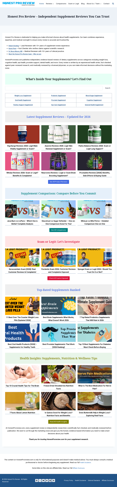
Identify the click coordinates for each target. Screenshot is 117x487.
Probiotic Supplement (58, 95)
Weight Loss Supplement (23, 95)
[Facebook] (36, 480)
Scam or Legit (73, 4)
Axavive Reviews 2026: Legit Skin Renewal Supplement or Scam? (58, 147)
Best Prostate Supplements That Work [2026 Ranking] (58, 345)
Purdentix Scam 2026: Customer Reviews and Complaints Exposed (58, 270)
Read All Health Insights (58, 422)
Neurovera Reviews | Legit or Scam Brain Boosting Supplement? (58, 174)
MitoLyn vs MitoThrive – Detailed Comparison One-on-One (94, 222)
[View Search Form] (113, 3)
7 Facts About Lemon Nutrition (22, 413)
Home (41, 4)
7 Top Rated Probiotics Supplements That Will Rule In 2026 (95, 318)
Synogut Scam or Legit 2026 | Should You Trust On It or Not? (95, 270)
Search (107, 88)
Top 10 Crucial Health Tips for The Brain (22, 386)
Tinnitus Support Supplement (23, 105)
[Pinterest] (47, 480)
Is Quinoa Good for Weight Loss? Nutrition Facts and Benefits (58, 414)
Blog (83, 4)
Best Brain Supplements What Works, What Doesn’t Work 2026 (58, 318)
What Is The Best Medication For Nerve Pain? (94, 387)
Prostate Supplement (58, 100)
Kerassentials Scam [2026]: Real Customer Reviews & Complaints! (22, 270)
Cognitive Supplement (94, 100)
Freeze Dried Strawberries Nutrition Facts (58, 387)
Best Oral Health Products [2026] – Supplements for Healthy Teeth (22, 345)
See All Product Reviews (58, 182)
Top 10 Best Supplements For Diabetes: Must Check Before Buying (94, 345)
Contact (106, 4)
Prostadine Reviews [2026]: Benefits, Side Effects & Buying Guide (94, 174)
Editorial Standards (94, 480)
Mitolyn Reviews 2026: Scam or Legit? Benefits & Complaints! (22, 174)
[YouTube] (43, 480)
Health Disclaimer (80, 480)
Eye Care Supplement (58, 105)
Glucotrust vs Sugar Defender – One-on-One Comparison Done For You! (58, 222)
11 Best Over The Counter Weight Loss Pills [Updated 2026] (22, 318)
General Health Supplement (94, 105)
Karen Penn (13, 48)
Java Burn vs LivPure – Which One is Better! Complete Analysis (22, 222)
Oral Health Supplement (23, 100)
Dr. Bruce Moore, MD (17, 51)
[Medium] (50, 480)
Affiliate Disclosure (108, 480)
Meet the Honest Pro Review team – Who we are (28, 54)
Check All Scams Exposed (58, 278)
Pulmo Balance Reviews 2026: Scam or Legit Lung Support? (95, 147)
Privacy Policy (68, 480)
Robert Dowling (15, 46)
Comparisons (61, 4)
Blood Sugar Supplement (94, 95)
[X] (39, 480)
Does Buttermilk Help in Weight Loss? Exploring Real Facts (94, 414)
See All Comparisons (58, 230)
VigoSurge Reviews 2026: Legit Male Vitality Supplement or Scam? (22, 147)
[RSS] (54, 480)
